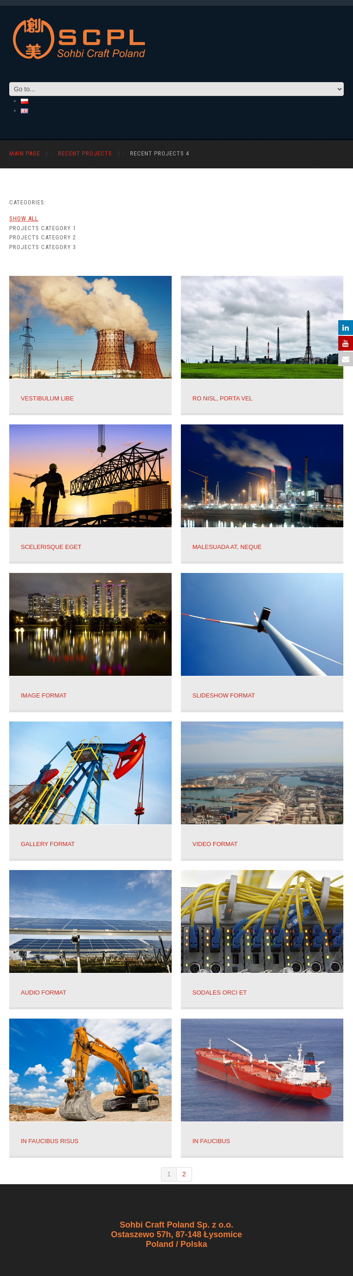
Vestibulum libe (47, 398)
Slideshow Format (223, 695)
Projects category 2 (42, 237)
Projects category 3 (42, 247)
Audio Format (43, 992)
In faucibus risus (49, 1141)
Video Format (215, 844)
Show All (23, 218)
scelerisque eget (51, 546)
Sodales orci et (219, 992)
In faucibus (211, 1141)
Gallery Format (48, 844)
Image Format (43, 695)
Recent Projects (85, 153)
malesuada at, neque (227, 546)
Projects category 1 (42, 228)
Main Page (24, 153)
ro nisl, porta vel (222, 398)
